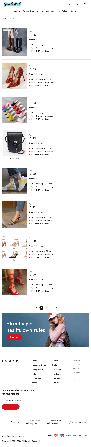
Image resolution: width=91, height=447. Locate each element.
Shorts (55, 360)
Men (40, 11)
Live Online (62, 11)
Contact (73, 11)
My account (77, 360)
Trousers (56, 378)
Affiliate (75, 376)
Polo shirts (36, 373)
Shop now (14, 337)
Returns (75, 380)
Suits (54, 364)
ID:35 (32, 69)
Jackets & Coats (39, 364)
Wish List (76, 368)
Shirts (34, 382)
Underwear (37, 378)
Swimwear (56, 369)
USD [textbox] (77, 4)
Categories (28, 11)
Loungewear (37, 369)
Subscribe (11, 406)
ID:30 (32, 241)
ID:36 (32, 34)
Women (50, 11)
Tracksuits (56, 373)
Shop (17, 11)
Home (4, 18)
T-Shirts (55, 382)
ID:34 (32, 102)
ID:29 (32, 274)
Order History (78, 364)
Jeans (34, 360)
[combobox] (70, 4)
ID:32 (32, 173)
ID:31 (31, 207)
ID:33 (32, 138)
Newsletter (76, 372)
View (30, 31)
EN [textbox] (69, 4)
